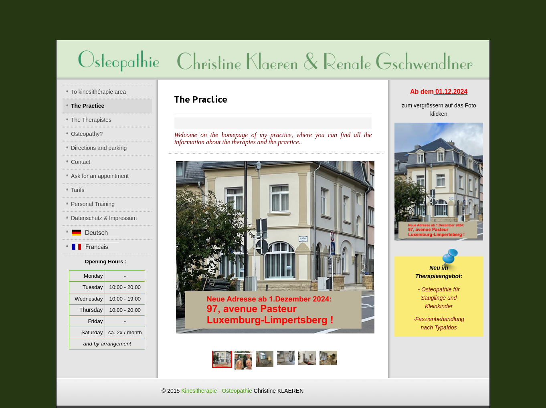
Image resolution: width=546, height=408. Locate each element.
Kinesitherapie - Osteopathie (292, 391)
